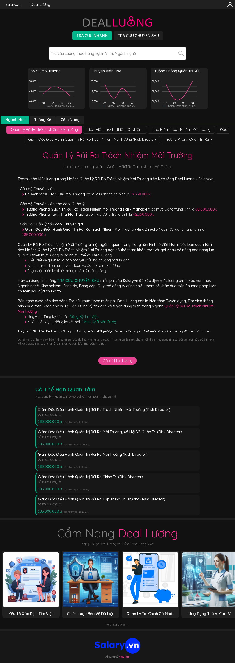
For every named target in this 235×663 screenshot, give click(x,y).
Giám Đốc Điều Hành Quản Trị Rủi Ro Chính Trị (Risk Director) (90, 477)
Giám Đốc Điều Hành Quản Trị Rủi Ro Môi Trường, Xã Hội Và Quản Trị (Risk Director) (110, 432)
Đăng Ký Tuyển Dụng (98, 322)
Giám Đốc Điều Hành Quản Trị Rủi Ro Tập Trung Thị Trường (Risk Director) (101, 499)
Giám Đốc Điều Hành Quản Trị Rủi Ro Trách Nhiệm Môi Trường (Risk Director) (104, 409)
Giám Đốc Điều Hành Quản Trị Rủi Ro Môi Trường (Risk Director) (93, 454)
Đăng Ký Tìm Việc (83, 316)
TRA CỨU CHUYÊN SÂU (78, 280)
